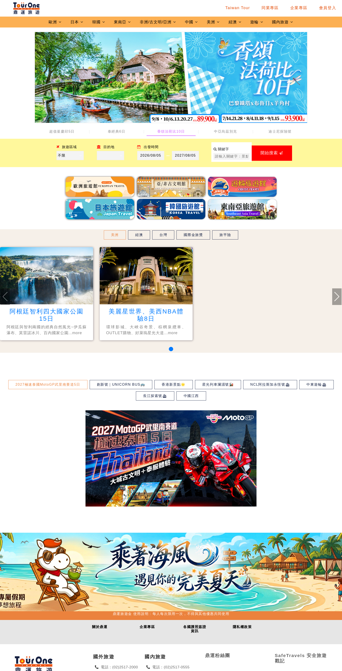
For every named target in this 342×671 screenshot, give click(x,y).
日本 (77, 22)
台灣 (163, 235)
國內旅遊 (282, 22)
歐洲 (55, 22)
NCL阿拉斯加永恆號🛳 (270, 384)
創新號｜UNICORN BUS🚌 (121, 384)
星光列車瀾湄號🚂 (218, 384)
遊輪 (256, 22)
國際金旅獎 (193, 235)
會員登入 (327, 8)
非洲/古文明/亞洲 (158, 22)
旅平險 (225, 235)
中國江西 (191, 396)
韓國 (98, 22)
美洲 (213, 22)
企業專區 (299, 8)
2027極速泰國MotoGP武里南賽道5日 (47, 384)
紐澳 (235, 22)
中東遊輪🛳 (316, 384)
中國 (191, 22)
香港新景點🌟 (174, 384)
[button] (171, 349)
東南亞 (122, 22)
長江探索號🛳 (155, 396)
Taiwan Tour (237, 8)
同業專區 (270, 8)
